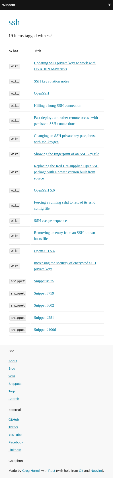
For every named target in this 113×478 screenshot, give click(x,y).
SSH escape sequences (51, 220)
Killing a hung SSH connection (57, 105)
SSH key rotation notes (51, 81)
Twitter (13, 426)
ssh (14, 22)
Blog (11, 367)
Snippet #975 (44, 280)
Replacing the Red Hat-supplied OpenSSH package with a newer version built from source (66, 172)
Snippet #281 (44, 317)
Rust (51, 470)
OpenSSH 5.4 (44, 250)
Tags (12, 390)
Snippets (14, 383)
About (12, 360)
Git (81, 470)
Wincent (8, 5)
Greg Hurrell (31, 470)
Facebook (15, 441)
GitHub (13, 418)
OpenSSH (41, 93)
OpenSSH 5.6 (44, 190)
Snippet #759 (44, 293)
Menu (109, 5)
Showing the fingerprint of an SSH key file (66, 154)
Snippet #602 (44, 305)
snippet (18, 280)
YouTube (15, 434)
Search (13, 398)
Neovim (96, 470)
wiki (15, 66)
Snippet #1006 (45, 329)
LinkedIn (14, 449)
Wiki (11, 375)
